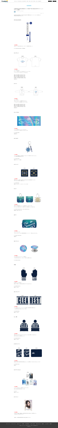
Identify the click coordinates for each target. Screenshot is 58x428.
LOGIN (50, 1)
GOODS (27, 1)
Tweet (41, 13)
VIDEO (32, 1)
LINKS (37, 1)
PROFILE (34, 1)
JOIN (54, 1)
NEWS (15, 1)
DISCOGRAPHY (24, 1)
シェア (43, 13)
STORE (30, 1)
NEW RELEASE (20, 1)
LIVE (16, 1)
